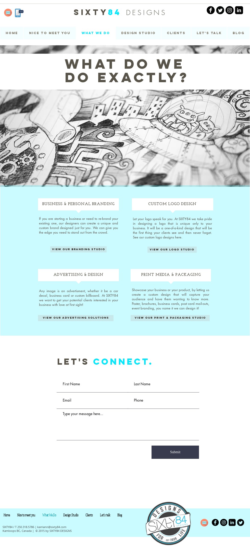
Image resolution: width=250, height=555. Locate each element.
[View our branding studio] (78, 249)
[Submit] (175, 452)
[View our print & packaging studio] (170, 318)
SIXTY (100, 12)
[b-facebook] (215, 522)
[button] (138, 33)
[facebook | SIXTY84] (211, 10)
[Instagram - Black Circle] (230, 10)
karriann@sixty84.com (51, 527)
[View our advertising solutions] (76, 318)
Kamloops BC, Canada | (18, 531)
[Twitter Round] (220, 10)
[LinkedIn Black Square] (239, 10)
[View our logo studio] (172, 250)
